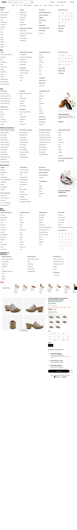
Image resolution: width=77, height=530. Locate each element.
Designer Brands (43, 212)
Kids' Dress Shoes (63, 114)
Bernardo (41, 220)
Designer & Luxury (24, 177)
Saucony (21, 242)
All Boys (55, 266)
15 (65, 64)
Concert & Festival (43, 15)
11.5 (59, 22)
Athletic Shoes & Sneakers (26, 28)
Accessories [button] (36, 5)
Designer (41, 17)
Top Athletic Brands (24, 212)
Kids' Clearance (57, 256)
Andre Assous (42, 215)
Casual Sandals (23, 12)
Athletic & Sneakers (5, 12)
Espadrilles (3, 27)
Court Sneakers (23, 30)
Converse (41, 98)
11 (59, 61)
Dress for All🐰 (42, 80)
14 (62, 64)
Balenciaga (41, 217)
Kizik (21, 227)
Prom (40, 23)
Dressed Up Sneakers (24, 70)
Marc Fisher (3, 237)
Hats (21, 187)
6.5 (59, 16)
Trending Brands (43, 181)
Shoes (2, 10)
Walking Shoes (23, 40)
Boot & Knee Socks (5, 198)
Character (3, 114)
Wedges (2, 46)
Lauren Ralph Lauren (43, 232)
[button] (71, 371)
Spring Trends (42, 25)
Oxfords (21, 78)
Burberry (41, 222)
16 (68, 64)
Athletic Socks (4, 195)
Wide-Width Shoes (4, 81)
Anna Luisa (60, 215)
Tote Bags (3, 189)
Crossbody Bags (4, 177)
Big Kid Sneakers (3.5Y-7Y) (45, 142)
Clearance (41, 33)
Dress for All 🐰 (42, 20)
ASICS (59, 135)
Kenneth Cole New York (44, 229)
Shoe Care (22, 192)
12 (62, 22)
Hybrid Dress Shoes (24, 73)
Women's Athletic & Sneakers (8, 130)
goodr (40, 191)
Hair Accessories (23, 184)
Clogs (2, 19)
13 (65, 22)
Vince (40, 244)
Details (69, 307)
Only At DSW (61, 212)
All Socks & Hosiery (5, 193)
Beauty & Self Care (24, 172)
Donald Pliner (42, 225)
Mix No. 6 (60, 225)
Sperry (40, 74)
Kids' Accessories (43, 175)
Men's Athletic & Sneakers (26, 130)
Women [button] (13, 5)
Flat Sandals (22, 19)
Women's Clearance (6, 256)
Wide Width (61, 28)
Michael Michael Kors (43, 234)
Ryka (21, 239)
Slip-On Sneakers (23, 38)
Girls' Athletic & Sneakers (44, 132)
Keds (21, 225)
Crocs (40, 64)
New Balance (42, 103)
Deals (62, 5)
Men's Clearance (32, 256)
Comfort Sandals (23, 14)
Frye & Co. (3, 232)
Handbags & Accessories (7, 271)
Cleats (2, 116)
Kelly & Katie (61, 222)
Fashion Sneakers (4, 139)
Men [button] (17, 5)
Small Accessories (24, 194)
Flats (2, 29)
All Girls (55, 269)
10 (65, 19)
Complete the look (62, 196)
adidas (40, 54)
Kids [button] (21, 5)
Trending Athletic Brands (64, 130)
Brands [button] (45, 5)
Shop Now (60, 121)
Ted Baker (41, 242)
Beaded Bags (3, 172)
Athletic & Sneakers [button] (27, 5)
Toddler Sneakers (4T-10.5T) (45, 137)
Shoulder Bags (4, 187)
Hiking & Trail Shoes (5, 142)
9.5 (62, 19)
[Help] (56, 305)
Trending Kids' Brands (44, 91)
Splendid (41, 239)
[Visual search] (32, 2)
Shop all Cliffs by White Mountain (55, 301)
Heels (2, 32)
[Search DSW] (21, 2)
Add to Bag (58, 371)
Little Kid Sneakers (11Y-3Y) (45, 139)
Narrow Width (61, 26)
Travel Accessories (24, 199)
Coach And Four (61, 217)
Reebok (59, 149)
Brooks (40, 59)
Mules (2, 37)
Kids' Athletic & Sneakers (45, 130)
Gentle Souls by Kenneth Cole (45, 227)
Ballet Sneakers (4, 135)
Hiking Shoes (3, 71)
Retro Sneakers (4, 149)
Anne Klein (3, 215)
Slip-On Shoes (23, 106)
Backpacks (3, 169)
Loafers (2, 34)
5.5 (69, 13)
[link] (17, 289)
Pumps (2, 39)
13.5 (59, 64)
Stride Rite (41, 113)
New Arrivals (42, 30)
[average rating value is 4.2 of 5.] (51, 309)
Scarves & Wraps (23, 189)
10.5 (69, 19)
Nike (40, 69)
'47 (39, 183)
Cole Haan (41, 62)
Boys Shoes (22, 109)
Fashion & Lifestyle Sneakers (26, 33)
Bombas (40, 188)
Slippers (2, 44)
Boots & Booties (4, 14)
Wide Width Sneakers (5, 162)
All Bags (2, 167)
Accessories (42, 10)
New (41, 5)
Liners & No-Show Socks (6, 203)
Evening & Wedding (24, 179)
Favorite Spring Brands (6, 212)
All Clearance (56, 272)
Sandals (2, 42)
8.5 (72, 16)
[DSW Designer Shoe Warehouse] (4, 2)
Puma (40, 108)
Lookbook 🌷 (51, 5)
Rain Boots (3, 119)
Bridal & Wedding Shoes (45, 12)
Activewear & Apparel (24, 169)
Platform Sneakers (4, 147)
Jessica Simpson (4, 234)
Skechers (41, 110)
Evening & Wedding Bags (6, 179)
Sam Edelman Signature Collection (65, 227)
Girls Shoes (22, 91)
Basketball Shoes (23, 135)
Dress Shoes (3, 24)
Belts (21, 174)
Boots (2, 59)
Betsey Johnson (4, 217)
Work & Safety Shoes (44, 28)
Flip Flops (22, 22)
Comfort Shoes (4, 22)
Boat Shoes (3, 57)
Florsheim (41, 67)
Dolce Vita (3, 225)
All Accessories (23, 167)
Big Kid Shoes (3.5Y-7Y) (6, 101)
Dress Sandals (23, 17)
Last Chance (56, 275)
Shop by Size (4, 91)
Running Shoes (23, 35)
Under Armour (23, 247)
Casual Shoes (3, 17)
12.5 (69, 61)
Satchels (2, 184)
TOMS (2, 247)
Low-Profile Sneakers (5, 144)
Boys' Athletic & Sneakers (44, 135)
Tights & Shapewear (5, 205)
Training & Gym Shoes (5, 157)
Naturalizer (3, 239)
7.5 (65, 16)
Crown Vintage (61, 220)
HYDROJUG (41, 193)
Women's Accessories (44, 170)
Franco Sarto (3, 229)
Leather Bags (3, 182)
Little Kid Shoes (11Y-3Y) (6, 98)
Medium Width (61, 71)
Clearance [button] (57, 5)
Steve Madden (3, 244)
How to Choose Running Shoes (65, 158)
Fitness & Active (23, 182)
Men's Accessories (43, 172)
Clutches (2, 174)
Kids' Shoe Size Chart (5, 103)
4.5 (62, 13)
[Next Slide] (75, 288)
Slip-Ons (2, 76)
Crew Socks (3, 200)
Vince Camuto (3, 249)
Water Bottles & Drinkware (25, 201)
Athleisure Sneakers (5, 132)
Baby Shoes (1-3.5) (5, 93)
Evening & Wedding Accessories (64, 191)
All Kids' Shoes (4, 107)
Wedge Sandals (23, 24)
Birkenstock (41, 57)
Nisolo (40, 237)
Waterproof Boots (4, 79)
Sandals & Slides (31, 271)
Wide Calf (60, 31)
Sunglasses (22, 196)
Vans (21, 249)
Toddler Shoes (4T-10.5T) (6, 96)
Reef (40, 71)
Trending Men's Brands (44, 52)
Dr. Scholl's (3, 227)
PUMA (59, 147)
